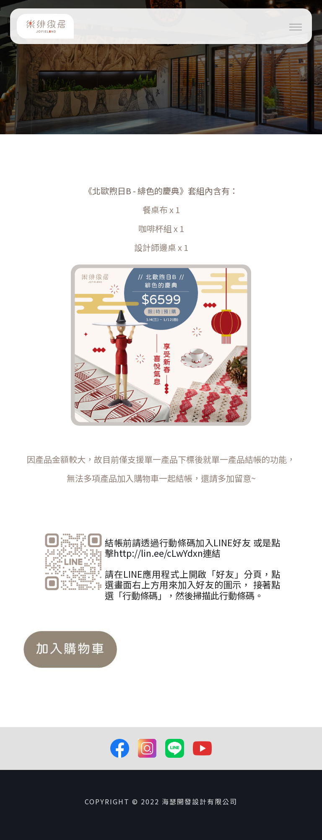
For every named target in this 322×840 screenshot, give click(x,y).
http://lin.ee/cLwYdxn (158, 552)
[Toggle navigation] (295, 26)
